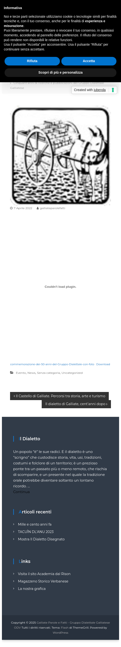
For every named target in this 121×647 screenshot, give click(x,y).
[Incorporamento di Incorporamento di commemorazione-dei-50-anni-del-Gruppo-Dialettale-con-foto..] (60, 287)
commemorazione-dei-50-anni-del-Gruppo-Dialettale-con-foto (52, 364)
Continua (21, 491)
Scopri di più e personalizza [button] (60, 72)
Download (103, 364)
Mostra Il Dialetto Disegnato (41, 539)
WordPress (60, 632)
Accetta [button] (89, 61)
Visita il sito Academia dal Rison (44, 574)
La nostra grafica (32, 589)
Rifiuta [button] (32, 61)
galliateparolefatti (52, 208)
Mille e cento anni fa (35, 524)
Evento (21, 373)
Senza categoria (48, 373)
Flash (65, 627)
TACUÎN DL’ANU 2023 (36, 532)
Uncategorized (72, 373)
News (31, 373)
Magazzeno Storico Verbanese (43, 581)
